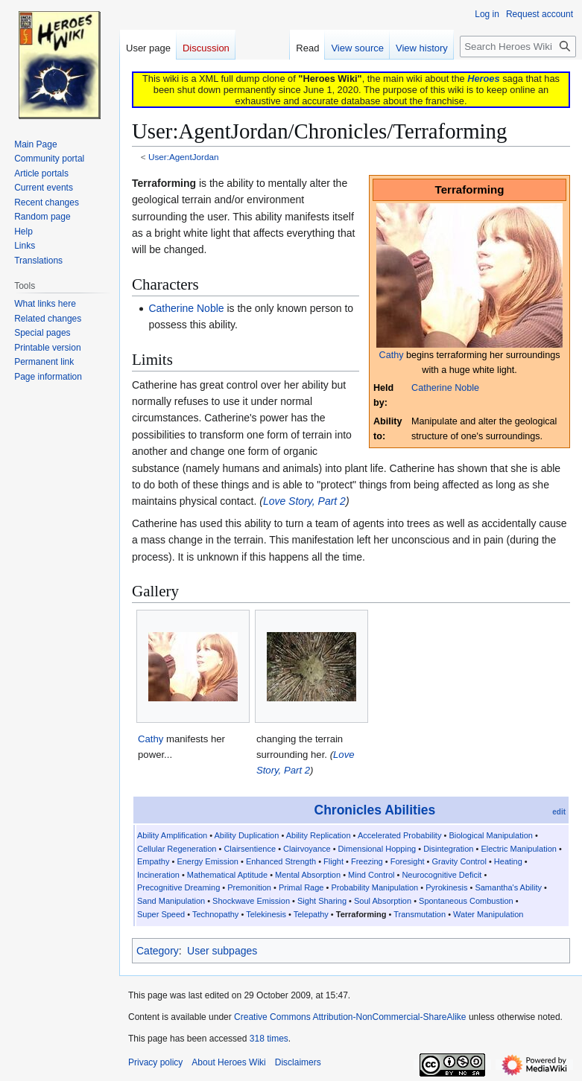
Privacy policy (155, 1062)
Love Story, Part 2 (304, 501)
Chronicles (348, 810)
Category (157, 951)
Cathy (391, 355)
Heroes (483, 78)
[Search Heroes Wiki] (518, 46)
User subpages (222, 951)
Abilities (410, 810)
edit (559, 812)
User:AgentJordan (183, 157)
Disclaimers (298, 1062)
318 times (269, 1038)
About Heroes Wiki (228, 1062)
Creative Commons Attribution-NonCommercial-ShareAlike (350, 1017)
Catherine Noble (445, 388)
